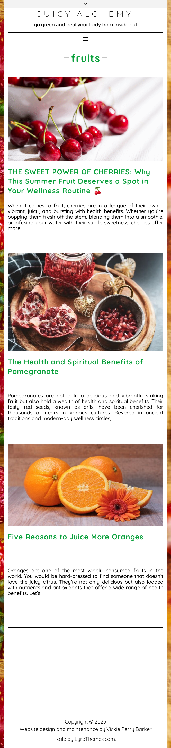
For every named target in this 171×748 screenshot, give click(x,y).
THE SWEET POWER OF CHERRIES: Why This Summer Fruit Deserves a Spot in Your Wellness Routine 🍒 (79, 181)
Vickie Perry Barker (129, 729)
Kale (60, 739)
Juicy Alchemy (85, 14)
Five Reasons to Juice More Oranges (75, 536)
